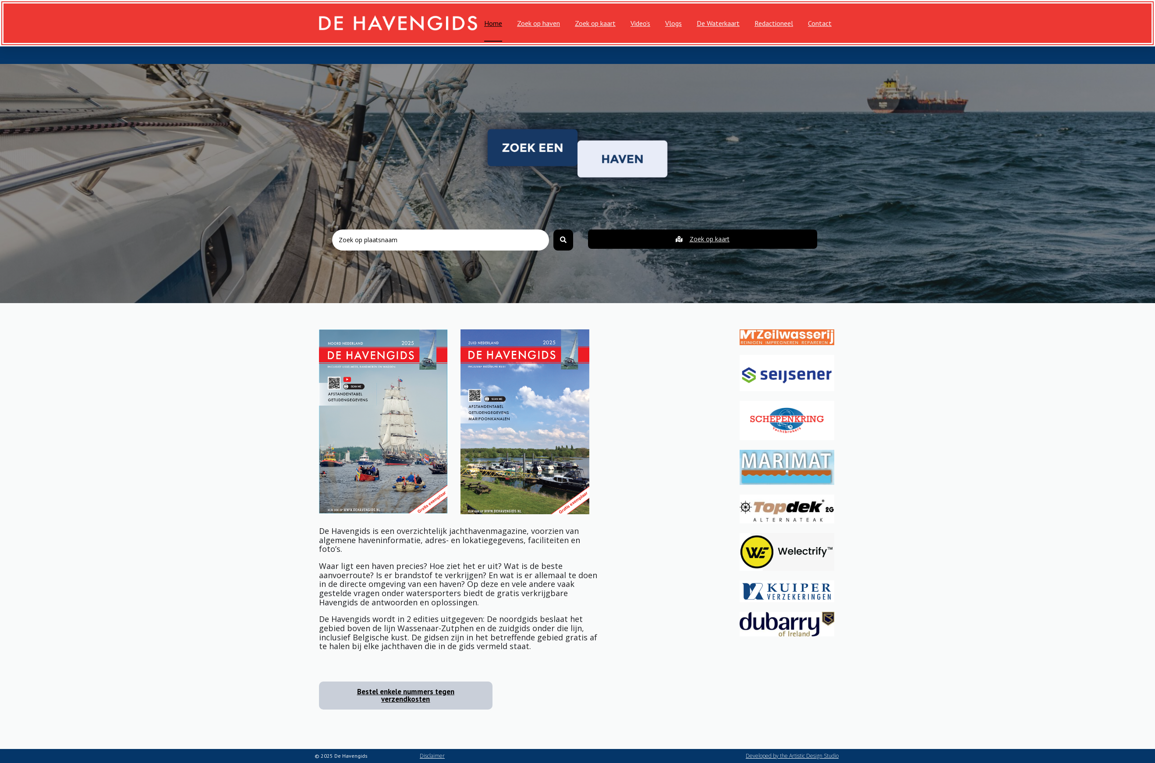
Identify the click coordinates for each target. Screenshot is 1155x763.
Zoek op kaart (595, 23)
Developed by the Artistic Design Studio (792, 755)
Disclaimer (432, 755)
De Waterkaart (718, 23)
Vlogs (673, 23)
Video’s (640, 23)
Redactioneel (774, 23)
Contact (820, 23)
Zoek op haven (538, 23)
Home (493, 23)
